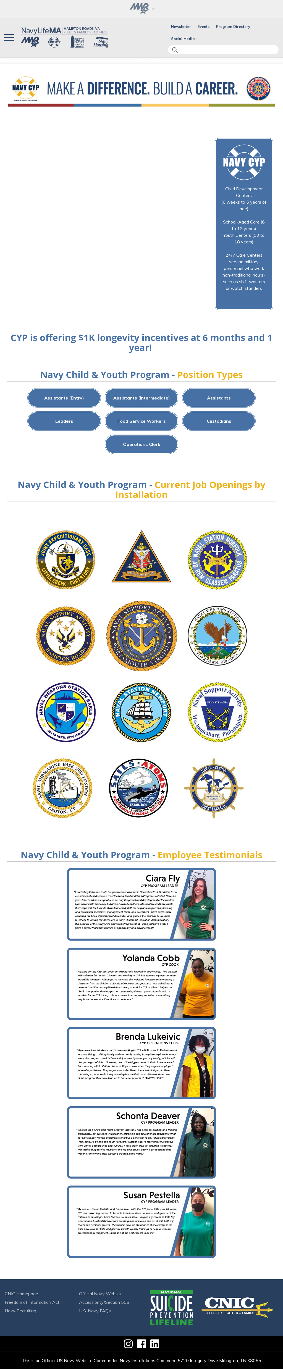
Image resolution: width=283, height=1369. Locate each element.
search (175, 50)
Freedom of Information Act (32, 1302)
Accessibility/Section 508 (104, 1302)
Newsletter (181, 26)
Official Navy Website (101, 1293)
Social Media (183, 38)
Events (203, 26)
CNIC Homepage (21, 1293)
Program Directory (233, 26)
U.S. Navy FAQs (95, 1310)
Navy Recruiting (20, 1310)
